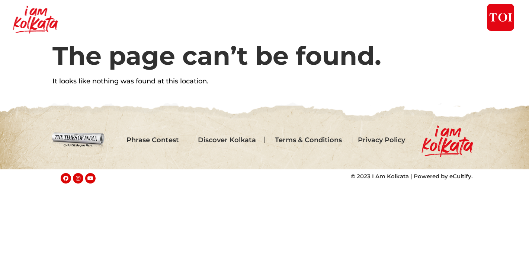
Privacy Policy (381, 140)
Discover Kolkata (227, 140)
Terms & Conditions (308, 140)
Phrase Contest (152, 140)
